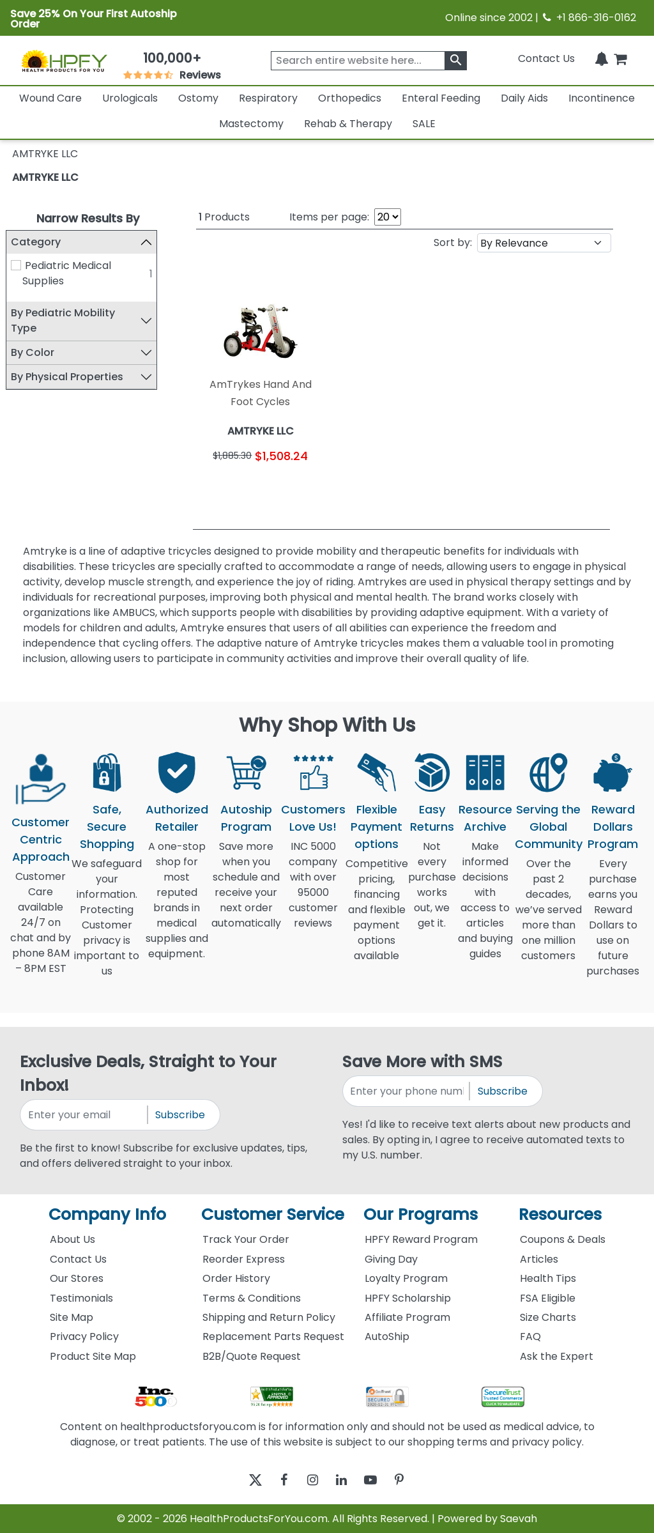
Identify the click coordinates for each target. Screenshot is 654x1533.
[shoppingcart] (620, 58)
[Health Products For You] (64, 60)
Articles (539, 1259)
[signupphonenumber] (406, 1091)
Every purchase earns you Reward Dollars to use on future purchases (612, 925)
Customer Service (272, 1214)
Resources (560, 1214)
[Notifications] (602, 58)
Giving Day (391, 1259)
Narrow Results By (87, 218)
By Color (39, 352)
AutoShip (387, 1336)
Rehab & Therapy (348, 123)
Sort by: (453, 242)
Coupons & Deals (562, 1239)
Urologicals (130, 98)
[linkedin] (344, 1479)
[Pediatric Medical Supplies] (22, 265)
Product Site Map (93, 1356)
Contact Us (546, 58)
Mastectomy (251, 123)
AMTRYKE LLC (45, 177)
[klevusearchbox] (456, 60)
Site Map (71, 1317)
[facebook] (274, 1479)
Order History (236, 1278)
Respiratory (268, 98)
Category (42, 242)
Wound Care (50, 98)
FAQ (530, 1336)
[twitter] (239, 1479)
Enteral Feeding (441, 98)
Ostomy (198, 98)
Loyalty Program (406, 1278)
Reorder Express (243, 1259)
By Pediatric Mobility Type (69, 321)
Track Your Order (245, 1239)
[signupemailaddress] (84, 1114)
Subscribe (180, 1114)
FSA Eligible (547, 1298)
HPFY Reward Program (421, 1239)
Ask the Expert (556, 1356)
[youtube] (379, 1479)
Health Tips (548, 1278)
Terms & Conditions (251, 1298)
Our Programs (420, 1214)
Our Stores (76, 1278)
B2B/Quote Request (251, 1356)
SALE (424, 123)
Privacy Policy (84, 1336)
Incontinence (601, 98)
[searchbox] (369, 60)
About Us (72, 1239)
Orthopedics (349, 98)
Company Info (107, 1214)
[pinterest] (414, 1479)
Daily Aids (524, 98)
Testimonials (81, 1298)
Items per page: (329, 217)
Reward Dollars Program (613, 826)
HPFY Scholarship (408, 1298)
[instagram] (309, 1479)
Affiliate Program (407, 1317)
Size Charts (548, 1317)
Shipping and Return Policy (268, 1317)
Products (224, 217)
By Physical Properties (73, 376)
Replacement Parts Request (273, 1336)
